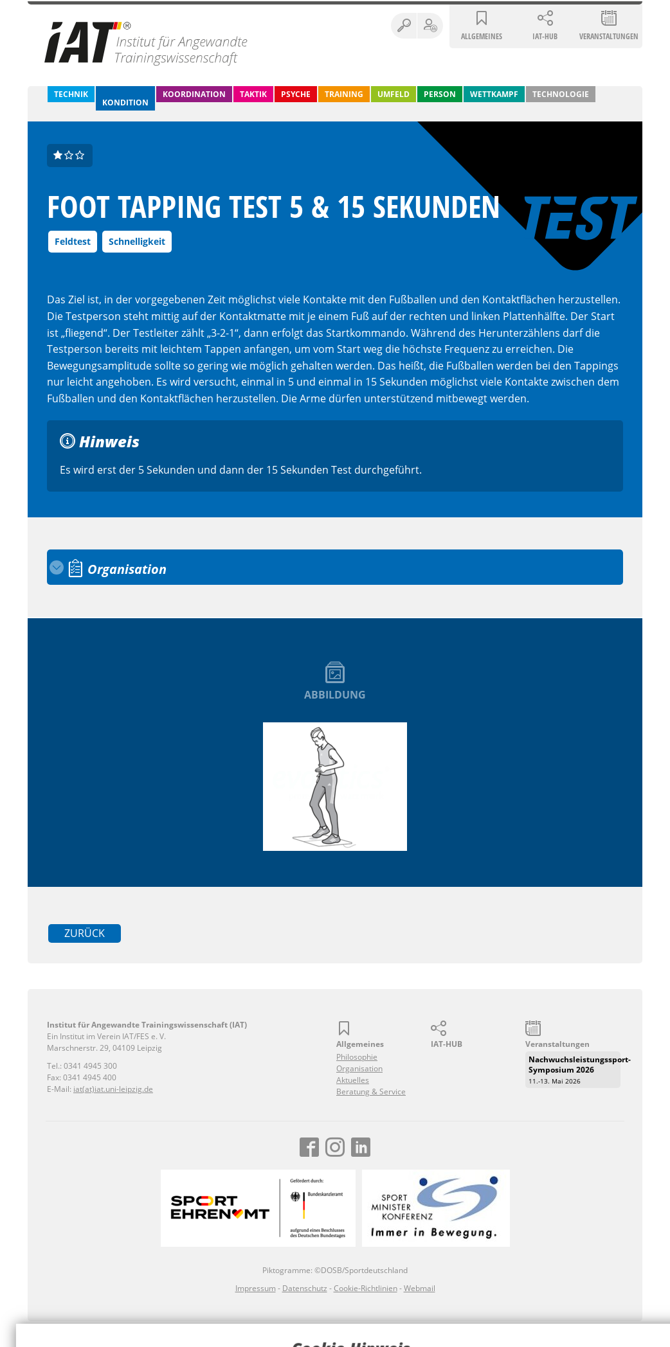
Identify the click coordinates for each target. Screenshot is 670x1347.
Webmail (419, 1288)
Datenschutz (304, 1288)
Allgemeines (481, 36)
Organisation (359, 1068)
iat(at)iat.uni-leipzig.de (113, 1089)
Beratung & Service (371, 1091)
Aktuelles (352, 1080)
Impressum (255, 1288)
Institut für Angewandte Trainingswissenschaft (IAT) (146, 43)
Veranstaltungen (608, 36)
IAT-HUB (544, 36)
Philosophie (356, 1056)
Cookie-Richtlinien (365, 1288)
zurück (84, 933)
